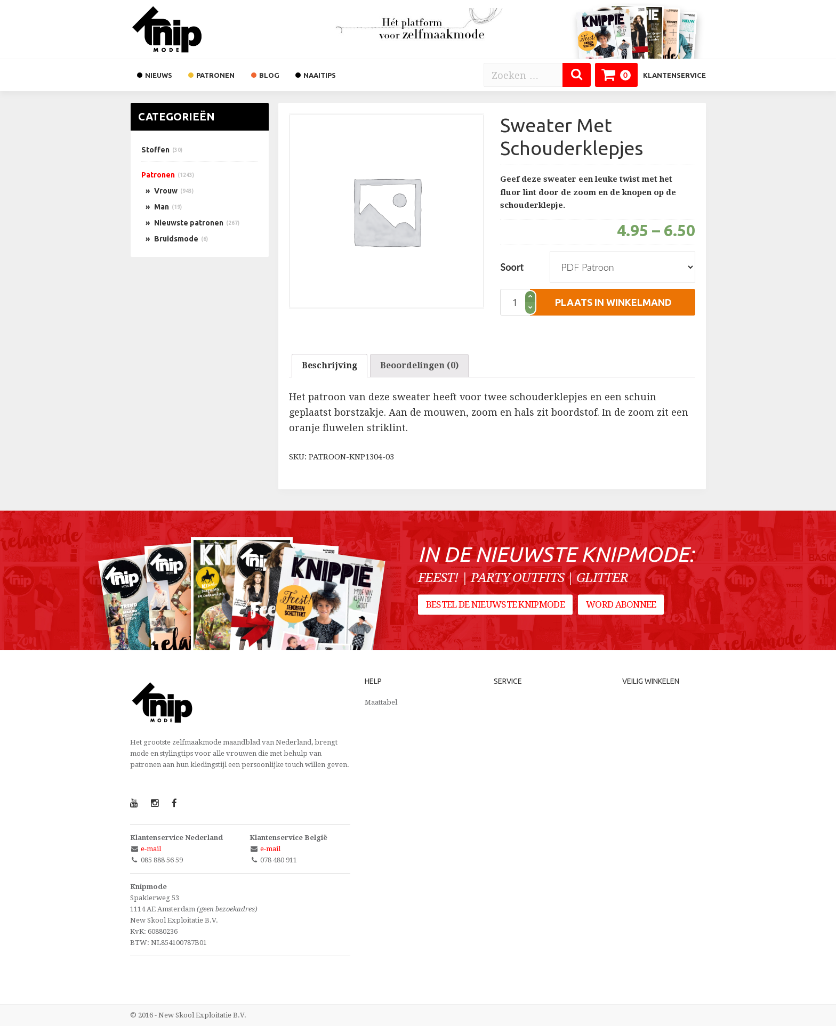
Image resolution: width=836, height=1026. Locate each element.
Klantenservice (674, 75)
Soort (512, 267)
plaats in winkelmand (613, 302)
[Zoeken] (576, 75)
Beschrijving (329, 365)
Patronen (158, 175)
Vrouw (166, 191)
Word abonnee (622, 606)
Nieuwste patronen (188, 223)
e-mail (151, 849)
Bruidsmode (176, 239)
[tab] (329, 365)
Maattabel (381, 702)
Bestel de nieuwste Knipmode (495, 606)
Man (161, 207)
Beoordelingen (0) (419, 365)
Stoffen (155, 150)
